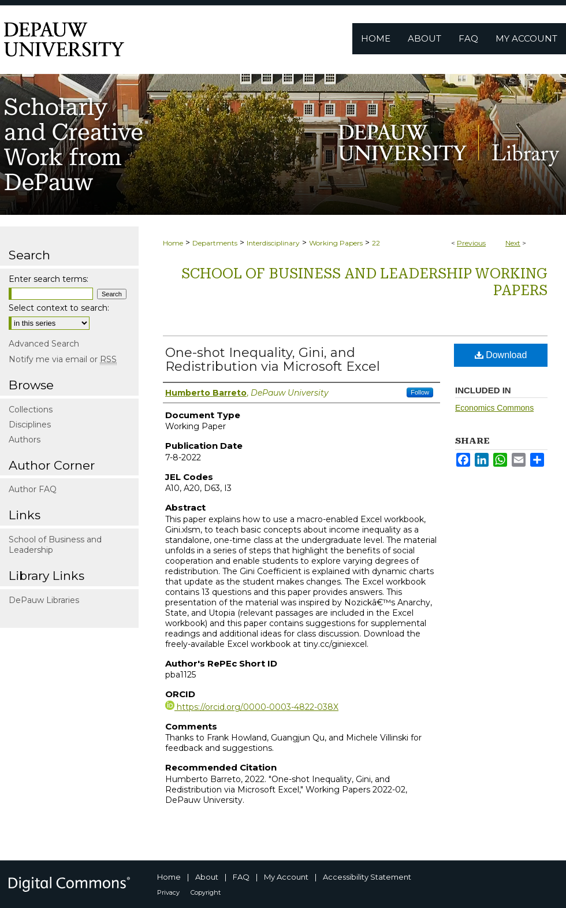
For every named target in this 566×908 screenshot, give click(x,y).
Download (501, 355)
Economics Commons (494, 407)
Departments (214, 243)
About (206, 876)
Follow (420, 392)
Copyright (206, 892)
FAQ (241, 876)
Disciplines (30, 424)
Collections (31, 409)
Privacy (168, 892)
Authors (24, 439)
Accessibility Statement (367, 876)
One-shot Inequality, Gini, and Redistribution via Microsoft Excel (272, 359)
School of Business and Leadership (55, 544)
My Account (286, 876)
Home (173, 243)
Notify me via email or (63, 359)
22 (376, 243)
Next (512, 243)
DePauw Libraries (44, 600)
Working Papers (336, 243)
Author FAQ (33, 489)
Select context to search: (59, 308)
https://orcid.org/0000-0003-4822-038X (251, 707)
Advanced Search (44, 343)
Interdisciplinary (273, 243)
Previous (471, 243)
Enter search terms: (48, 279)
